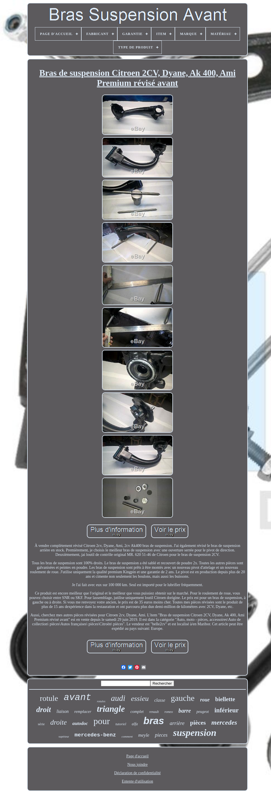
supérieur (64, 736)
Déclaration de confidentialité (137, 773)
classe (159, 700)
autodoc (80, 723)
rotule (49, 698)
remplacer (82, 711)
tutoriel (120, 724)
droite (58, 722)
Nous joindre (137, 764)
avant (77, 697)
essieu (140, 698)
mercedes (224, 722)
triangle (111, 709)
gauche (182, 698)
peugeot (202, 712)
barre (185, 711)
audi (118, 698)
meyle (143, 735)
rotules (101, 701)
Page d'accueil (137, 756)
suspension (194, 732)
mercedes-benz (95, 735)
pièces (198, 722)
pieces (161, 735)
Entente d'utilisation (137, 781)
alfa (135, 724)
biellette (225, 699)
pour (102, 721)
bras (153, 720)
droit (43, 709)
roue (205, 700)
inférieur (226, 710)
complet (137, 711)
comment (127, 736)
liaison (62, 711)
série (41, 724)
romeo (168, 712)
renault (154, 712)
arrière (177, 723)
